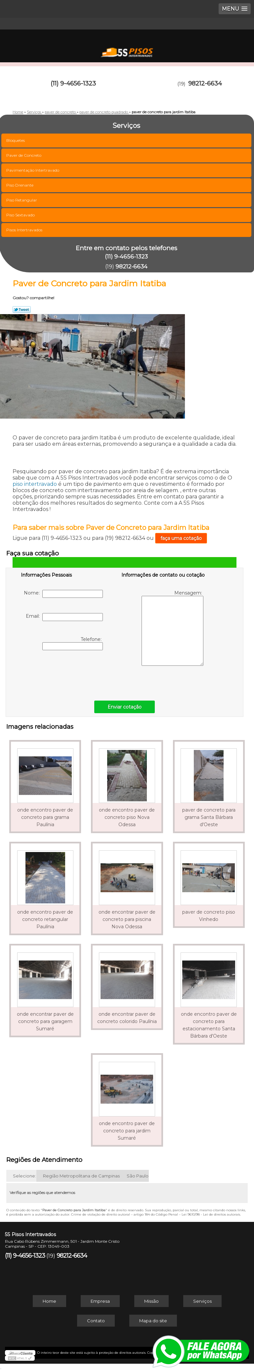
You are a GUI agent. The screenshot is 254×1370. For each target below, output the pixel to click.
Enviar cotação (124, 707)
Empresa (100, 1301)
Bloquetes (16, 140)
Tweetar (22, 309)
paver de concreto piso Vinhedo (208, 915)
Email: (64, 617)
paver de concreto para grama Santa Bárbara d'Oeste (208, 817)
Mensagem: (172, 628)
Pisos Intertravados (24, 229)
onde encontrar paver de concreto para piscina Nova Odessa (127, 919)
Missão (151, 1301)
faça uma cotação (181, 538)
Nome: (63, 594)
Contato (96, 1320)
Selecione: (24, 1175)
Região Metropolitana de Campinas (81, 1175)
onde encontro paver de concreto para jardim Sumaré (127, 1130)
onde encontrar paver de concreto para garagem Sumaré (45, 1021)
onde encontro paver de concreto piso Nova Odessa (127, 817)
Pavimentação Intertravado (33, 170)
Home (49, 1301)
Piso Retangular (22, 200)
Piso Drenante (20, 185)
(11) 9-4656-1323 (73, 83)
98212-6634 (205, 83)
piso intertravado (35, 484)
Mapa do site (153, 1320)
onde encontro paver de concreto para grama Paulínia (45, 817)
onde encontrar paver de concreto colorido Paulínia (127, 1017)
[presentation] (63, 674)
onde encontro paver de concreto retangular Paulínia (45, 919)
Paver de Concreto (24, 155)
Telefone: (72, 643)
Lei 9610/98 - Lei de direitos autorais (211, 1214)
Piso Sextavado (21, 214)
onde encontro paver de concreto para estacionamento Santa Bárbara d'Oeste (209, 1025)
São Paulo (137, 1175)
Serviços (202, 1301)
